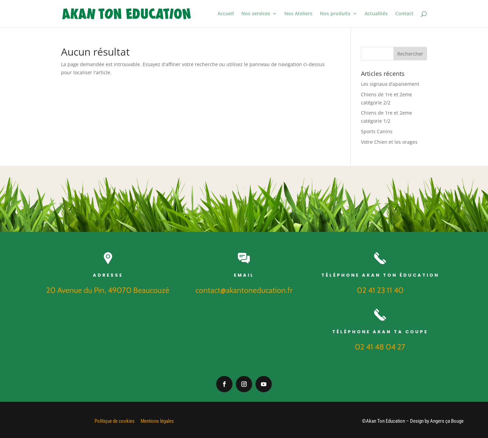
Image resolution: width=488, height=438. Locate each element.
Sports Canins (376, 131)
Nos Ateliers (298, 14)
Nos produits (335, 14)
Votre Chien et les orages (389, 142)
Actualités (376, 14)
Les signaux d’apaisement (390, 84)
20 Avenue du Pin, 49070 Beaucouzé (107, 290)
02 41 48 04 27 (380, 347)
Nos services (255, 14)
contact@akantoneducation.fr (244, 290)
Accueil (226, 14)
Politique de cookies (115, 421)
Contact (404, 14)
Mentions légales (157, 421)
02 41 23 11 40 (380, 290)
